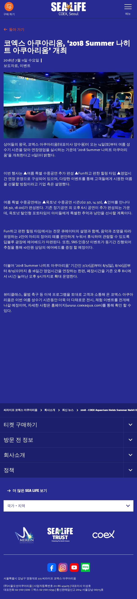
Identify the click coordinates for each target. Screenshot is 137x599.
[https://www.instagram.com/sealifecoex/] (62, 567)
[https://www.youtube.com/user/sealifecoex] (74, 567)
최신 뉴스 (68, 410)
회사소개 (49, 410)
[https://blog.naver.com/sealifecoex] (85, 567)
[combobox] (68, 506)
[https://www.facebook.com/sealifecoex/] (51, 567)
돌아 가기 (14, 29)
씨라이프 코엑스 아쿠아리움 (20, 410)
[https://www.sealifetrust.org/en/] (60, 535)
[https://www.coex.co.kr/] (103, 535)
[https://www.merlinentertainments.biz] (25, 535)
